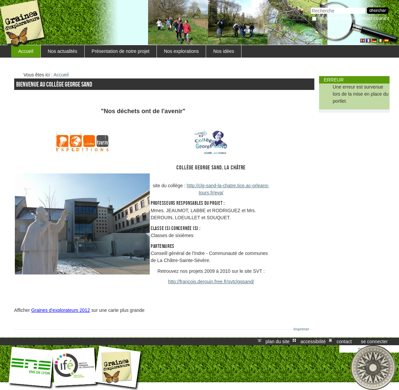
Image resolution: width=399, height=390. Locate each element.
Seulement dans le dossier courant (353, 18)
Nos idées (223, 51)
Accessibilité (313, 341)
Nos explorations (181, 51)
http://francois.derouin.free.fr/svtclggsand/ (211, 281)
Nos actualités (62, 51)
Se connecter (374, 341)
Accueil (25, 51)
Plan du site (277, 341)
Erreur (334, 80)
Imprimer (301, 329)
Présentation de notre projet (121, 51)
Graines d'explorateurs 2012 (60, 310)
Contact (344, 341)
